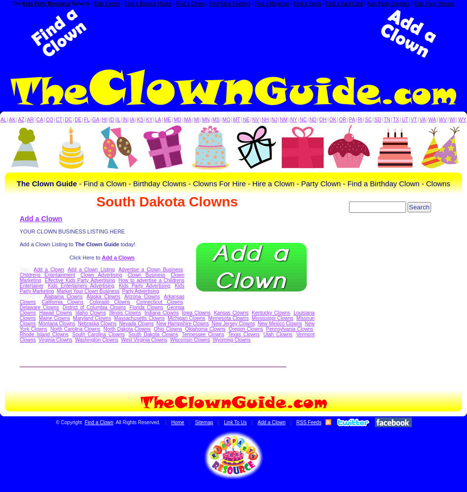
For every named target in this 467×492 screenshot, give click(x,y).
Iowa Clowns (196, 313)
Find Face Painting (229, 3)
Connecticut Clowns (159, 302)
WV (443, 119)
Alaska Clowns (103, 296)
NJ (274, 119)
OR (343, 119)
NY (293, 119)
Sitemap (204, 422)
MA (188, 119)
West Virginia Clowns (144, 340)
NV (255, 119)
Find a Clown (190, 3)
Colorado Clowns (109, 302)
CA (39, 119)
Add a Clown (41, 219)
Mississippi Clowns (272, 318)
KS (140, 119)
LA (158, 119)
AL (3, 119)
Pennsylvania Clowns (289, 329)
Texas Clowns (244, 334)
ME (167, 119)
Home (177, 422)
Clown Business (147, 275)
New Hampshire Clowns (182, 323)
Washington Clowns (96, 340)
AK (12, 119)
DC (68, 119)
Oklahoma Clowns (205, 329)
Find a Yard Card (344, 3)
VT (414, 119)
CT (59, 119)
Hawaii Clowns (55, 313)
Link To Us (235, 422)
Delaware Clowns (39, 307)
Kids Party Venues (434, 3)
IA (132, 119)
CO (49, 119)
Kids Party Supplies (388, 3)
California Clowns (63, 302)
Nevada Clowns (136, 323)
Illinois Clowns (125, 313)
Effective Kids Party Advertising (80, 280)
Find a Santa (307, 3)
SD (378, 119)
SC (368, 119)
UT (405, 119)
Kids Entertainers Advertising (81, 286)
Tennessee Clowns (203, 334)
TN (387, 119)
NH (265, 119)
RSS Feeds (308, 422)
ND (313, 119)
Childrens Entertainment (47, 275)
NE (246, 119)
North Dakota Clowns (126, 329)
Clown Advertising (101, 275)
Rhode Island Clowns (44, 334)
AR (30, 119)
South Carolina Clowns (98, 334)
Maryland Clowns (92, 318)
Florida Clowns (146, 307)
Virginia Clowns (55, 340)
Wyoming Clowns (232, 340)
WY (462, 119)
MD (178, 119)
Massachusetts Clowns (139, 318)
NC (303, 119)
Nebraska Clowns (97, 323)
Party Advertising (140, 291)
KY (149, 119)
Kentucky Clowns (271, 313)
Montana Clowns (56, 323)
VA (423, 119)
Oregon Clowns (246, 329)
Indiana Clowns (162, 313)
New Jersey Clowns (233, 323)
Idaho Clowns (90, 313)
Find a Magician (272, 3)
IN (124, 119)
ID (111, 119)
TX (396, 119)
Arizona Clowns (142, 296)
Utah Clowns (277, 334)
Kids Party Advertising (145, 286)
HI (104, 119)
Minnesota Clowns (228, 318)
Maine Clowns (54, 318)
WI (452, 119)
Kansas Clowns (231, 313)
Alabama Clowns (63, 296)
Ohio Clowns (168, 329)
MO (227, 119)
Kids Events (107, 3)
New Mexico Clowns (280, 323)
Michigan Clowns (186, 318)
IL (118, 119)
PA (352, 119)
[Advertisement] (233, 33)
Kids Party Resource (47, 3)
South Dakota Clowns (153, 334)
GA (95, 119)
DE (78, 119)
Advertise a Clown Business (150, 269)
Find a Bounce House (148, 3)
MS (216, 119)
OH (322, 119)
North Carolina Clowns (75, 329)
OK (332, 119)
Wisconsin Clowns (190, 340)
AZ (21, 119)
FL (87, 119)
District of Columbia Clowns (94, 307)
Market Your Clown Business (88, 291)
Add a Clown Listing (91, 269)
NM (284, 119)
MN (206, 119)
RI (359, 119)
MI (197, 119)
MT (236, 119)
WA (433, 119)
